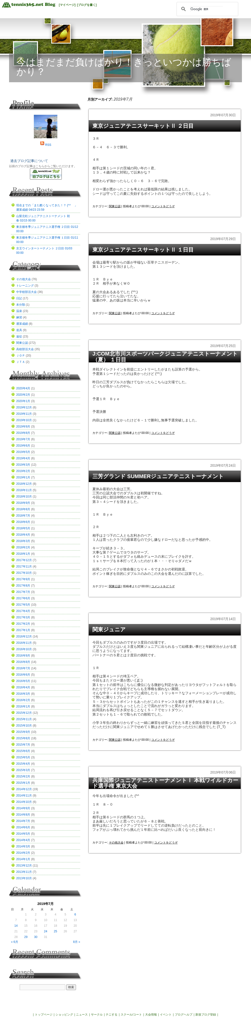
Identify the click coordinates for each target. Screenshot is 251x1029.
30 (35, 937)
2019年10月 (24, 420)
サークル (97, 1014)
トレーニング (25, 285)
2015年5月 (23, 757)
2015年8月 (23, 738)
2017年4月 (23, 611)
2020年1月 (23, 401)
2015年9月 (23, 732)
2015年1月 (23, 783)
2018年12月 (24, 484)
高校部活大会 (25, 349)
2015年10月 (24, 725)
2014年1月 (23, 859)
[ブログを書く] (87, 5)
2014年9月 (23, 808)
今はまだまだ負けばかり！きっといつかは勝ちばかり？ (123, 67)
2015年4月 (23, 763)
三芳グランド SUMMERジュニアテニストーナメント (158, 476)
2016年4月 (23, 687)
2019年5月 (23, 452)
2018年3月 (23, 541)
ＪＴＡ (20, 362)
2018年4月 (23, 534)
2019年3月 (23, 464)
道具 (19, 330)
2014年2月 (23, 853)
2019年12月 (24, 407)
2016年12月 (24, 636)
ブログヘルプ (183, 1014)
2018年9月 (23, 503)
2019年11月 (24, 414)
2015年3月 (23, 770)
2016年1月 (23, 706)
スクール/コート (131, 1014)
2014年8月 (23, 814)
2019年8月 (23, 433)
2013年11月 (24, 872)
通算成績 (22, 323)
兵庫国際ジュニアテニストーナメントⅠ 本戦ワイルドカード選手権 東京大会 (165, 783)
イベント (166, 1014)
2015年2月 (23, 776)
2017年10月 (24, 573)
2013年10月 (24, 878)
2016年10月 (24, 649)
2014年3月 (23, 846)
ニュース (82, 1014)
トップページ (43, 1014)
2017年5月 (23, 604)
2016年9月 (23, 655)
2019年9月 (23, 426)
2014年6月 (23, 827)
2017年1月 (23, 630)
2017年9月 (23, 579)
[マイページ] (67, 5)
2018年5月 (23, 528)
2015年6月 (23, 751)
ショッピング (64, 1014)
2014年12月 (24, 789)
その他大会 (116, 842)
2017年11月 (24, 566)
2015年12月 (24, 713)
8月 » (76, 942)
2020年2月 (23, 394)
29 (25, 937)
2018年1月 (23, 553)
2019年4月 (23, 458)
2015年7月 (23, 744)
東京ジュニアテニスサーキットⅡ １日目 (143, 250)
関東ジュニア (109, 629)
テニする (111, 1014)
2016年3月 (23, 693)
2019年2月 (23, 471)
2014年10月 (24, 802)
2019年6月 (23, 445)
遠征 (19, 336)
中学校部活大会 (26, 292)
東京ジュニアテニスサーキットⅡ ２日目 (143, 126)
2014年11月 (24, 795)
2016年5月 (23, 681)
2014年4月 (23, 840)
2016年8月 (23, 662)
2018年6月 (23, 522)
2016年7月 (23, 668)
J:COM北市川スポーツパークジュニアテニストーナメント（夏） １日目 (165, 357)
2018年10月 (24, 496)
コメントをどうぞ (163, 206)
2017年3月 (23, 617)
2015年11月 (24, 719)
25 (55, 931)
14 (15, 925)
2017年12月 (24, 560)
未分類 (20, 304)
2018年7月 (23, 515)
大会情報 (151, 1014)
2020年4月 (23, 388)
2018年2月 (23, 547)
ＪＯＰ (20, 355)
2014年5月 (23, 833)
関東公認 (115, 206)
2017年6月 (23, 598)
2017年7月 (23, 592)
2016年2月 (23, 700)
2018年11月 (24, 490)
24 (45, 931)
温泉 (19, 311)
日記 (19, 298)
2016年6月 (23, 674)
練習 (19, 317)
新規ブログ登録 (205, 1014)
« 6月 (14, 942)
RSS (48, 145)
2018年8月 (23, 509)
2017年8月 (23, 585)
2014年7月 (23, 821)
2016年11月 (24, 643)
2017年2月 (23, 623)
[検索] (206, 9)
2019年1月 (23, 477)
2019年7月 (23, 439)
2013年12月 (24, 865)
